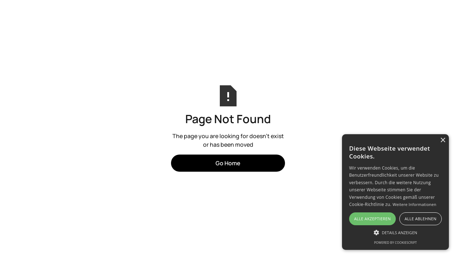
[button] (395, 232)
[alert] (395, 192)
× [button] (442, 140)
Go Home (228, 163)
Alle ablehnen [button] (420, 218)
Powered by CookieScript (395, 242)
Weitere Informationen (414, 204)
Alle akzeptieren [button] (372, 218)
